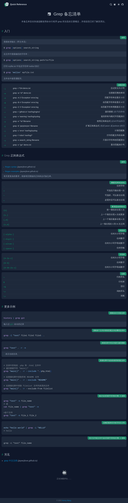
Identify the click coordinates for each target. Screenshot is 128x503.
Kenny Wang (66, 500)
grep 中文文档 (10, 461)
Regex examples (12, 171)
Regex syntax (11, 167)
